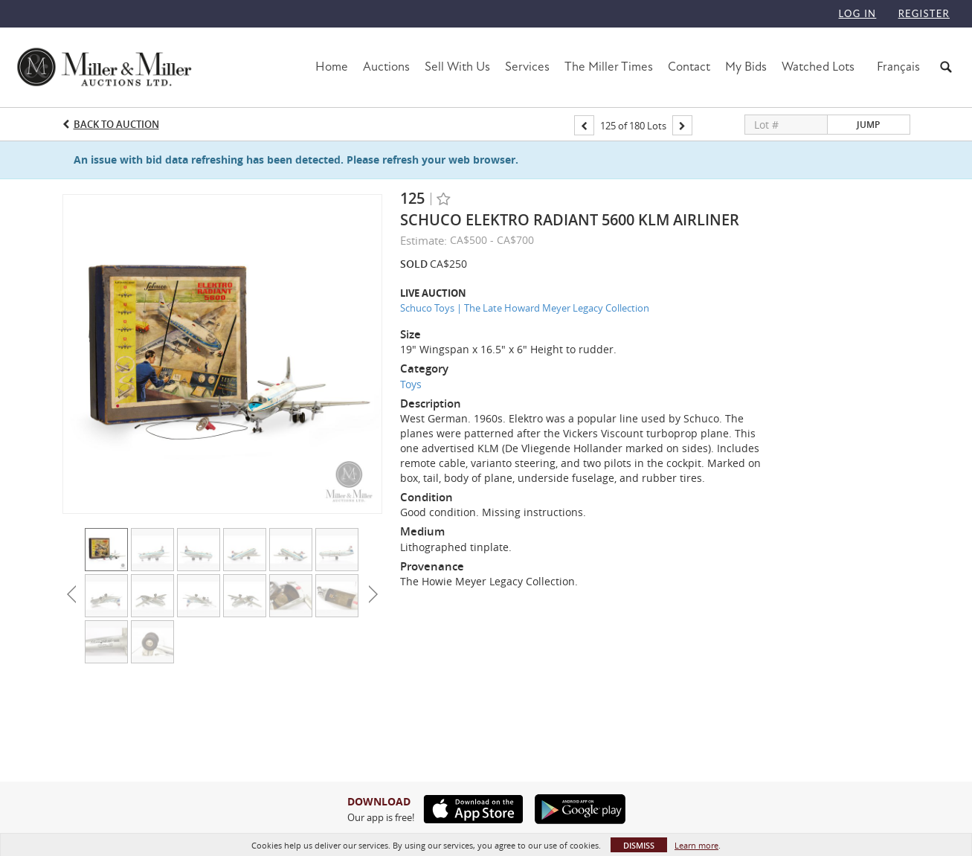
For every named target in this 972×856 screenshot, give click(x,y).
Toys (411, 384)
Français (898, 66)
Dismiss (638, 845)
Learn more (696, 845)
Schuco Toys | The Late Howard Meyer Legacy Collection (524, 308)
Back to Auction (116, 124)
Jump (868, 124)
